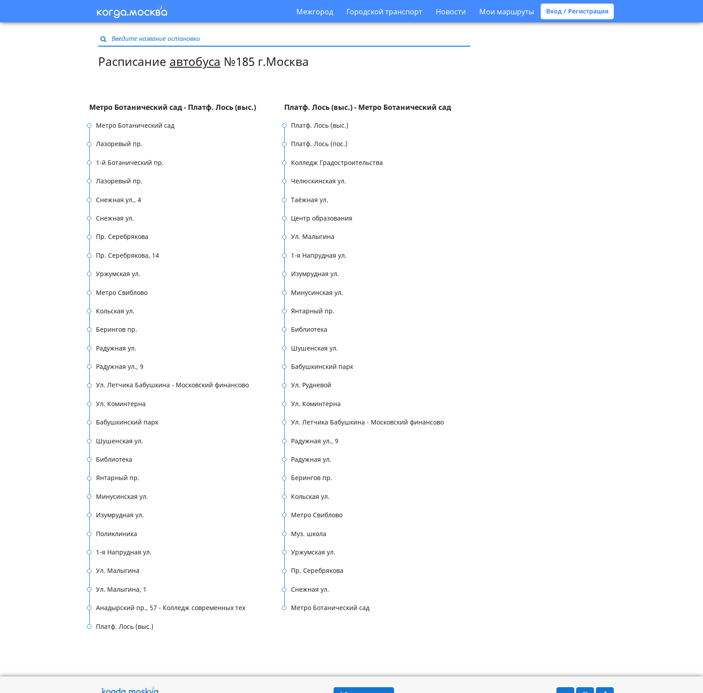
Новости (451, 12)
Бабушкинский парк (127, 422)
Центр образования (321, 218)
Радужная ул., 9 (119, 366)
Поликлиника (116, 533)
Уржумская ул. (118, 273)
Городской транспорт (384, 12)
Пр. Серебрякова (122, 236)
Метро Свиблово (122, 292)
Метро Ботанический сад (135, 125)
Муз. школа (308, 533)
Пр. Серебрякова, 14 (127, 255)
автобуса (195, 61)
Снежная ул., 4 (118, 199)
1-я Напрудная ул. (124, 552)
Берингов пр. (116, 329)
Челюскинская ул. (318, 181)
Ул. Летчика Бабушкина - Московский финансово (172, 385)
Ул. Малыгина (117, 570)
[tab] (186, 107)
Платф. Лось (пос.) (319, 143)
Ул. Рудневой (311, 385)
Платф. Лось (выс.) (124, 626)
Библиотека (114, 459)
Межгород (314, 12)
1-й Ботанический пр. (130, 162)
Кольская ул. (115, 311)
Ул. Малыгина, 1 (121, 589)
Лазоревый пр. (119, 143)
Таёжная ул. (309, 199)
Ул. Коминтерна (121, 403)
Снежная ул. (115, 218)
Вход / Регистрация (577, 11)
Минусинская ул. (122, 496)
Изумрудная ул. (120, 515)
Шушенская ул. (119, 441)
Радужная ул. (116, 348)
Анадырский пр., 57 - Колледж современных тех (170, 607)
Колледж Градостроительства (337, 162)
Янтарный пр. (117, 477)
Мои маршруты (506, 12)
